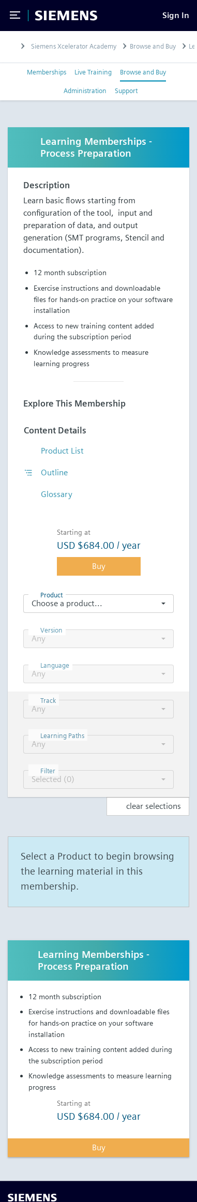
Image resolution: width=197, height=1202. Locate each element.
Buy (98, 566)
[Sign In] (175, 15)
